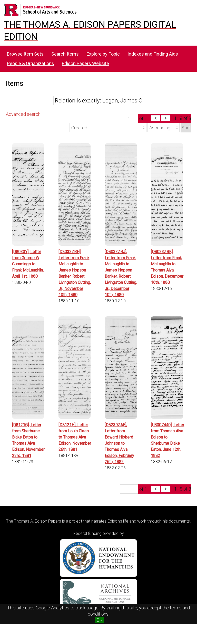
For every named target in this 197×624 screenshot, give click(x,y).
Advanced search (23, 114)
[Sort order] (163, 127)
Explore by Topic (103, 54)
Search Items (65, 54)
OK (99, 620)
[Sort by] (108, 127)
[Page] (129, 118)
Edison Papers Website (85, 63)
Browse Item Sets (25, 54)
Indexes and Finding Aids (152, 54)
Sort (186, 127)
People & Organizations (30, 63)
